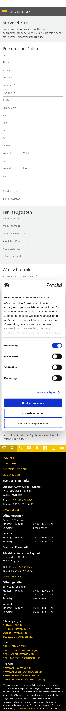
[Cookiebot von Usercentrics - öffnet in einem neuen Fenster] (47, 285)
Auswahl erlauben (33, 413)
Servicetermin (20, 12)
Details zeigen (46, 392)
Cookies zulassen (33, 402)
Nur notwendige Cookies (33, 423)
